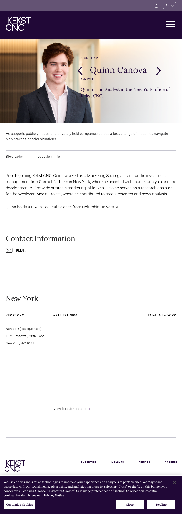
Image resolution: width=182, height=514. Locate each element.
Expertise (104, 462)
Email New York (162, 315)
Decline (161, 504)
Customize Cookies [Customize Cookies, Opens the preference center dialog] (19, 504)
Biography (14, 156)
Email (16, 251)
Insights (128, 462)
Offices (150, 462)
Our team (90, 58)
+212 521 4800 (65, 315)
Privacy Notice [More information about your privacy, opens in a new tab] (54, 495)
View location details (71, 409)
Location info (48, 156)
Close (130, 504)
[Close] (175, 483)
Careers (171, 462)
